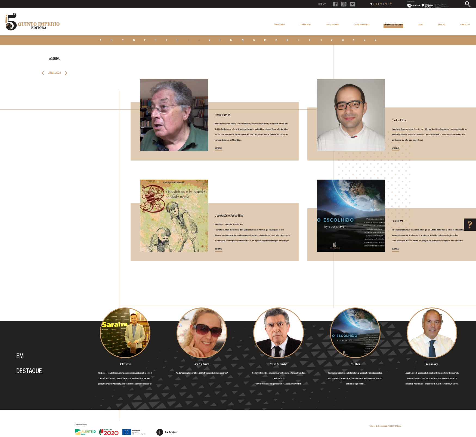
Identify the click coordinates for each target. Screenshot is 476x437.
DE (391, 4)
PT (371, 4)
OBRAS (420, 24)
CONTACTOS (465, 24)
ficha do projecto (166, 432)
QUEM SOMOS (279, 24)
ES (381, 4)
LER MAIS (218, 149)
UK (376, 4)
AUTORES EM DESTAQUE (393, 25)
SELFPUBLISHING (332, 24)
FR (386, 4)
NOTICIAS (441, 24)
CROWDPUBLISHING (361, 24)
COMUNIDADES (305, 24)
